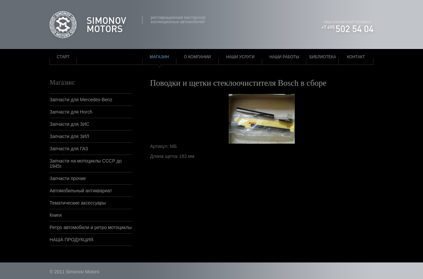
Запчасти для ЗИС (69, 124)
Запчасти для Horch (71, 112)
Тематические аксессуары (78, 203)
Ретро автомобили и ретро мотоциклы (91, 227)
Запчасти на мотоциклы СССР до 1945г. (86, 163)
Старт (63, 57)
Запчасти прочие (68, 178)
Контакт (356, 57)
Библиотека (322, 57)
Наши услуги (240, 57)
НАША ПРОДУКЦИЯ (71, 239)
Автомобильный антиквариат (81, 190)
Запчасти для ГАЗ (69, 148)
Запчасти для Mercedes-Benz (81, 99)
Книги (56, 215)
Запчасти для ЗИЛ (69, 136)
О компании (197, 57)
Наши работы (284, 57)
